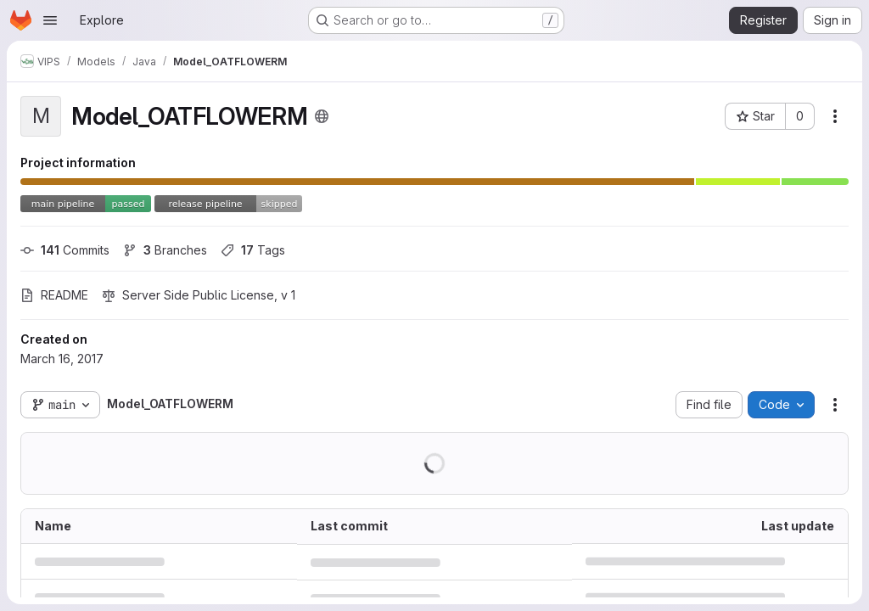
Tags (253, 250)
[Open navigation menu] (50, 20)
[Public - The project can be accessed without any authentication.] (321, 116)
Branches (165, 250)
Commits (64, 250)
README (54, 295)
